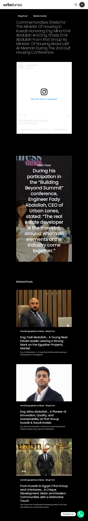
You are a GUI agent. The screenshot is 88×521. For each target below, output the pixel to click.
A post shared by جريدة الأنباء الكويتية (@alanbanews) (44, 130)
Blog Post (22, 16)
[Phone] (80, 514)
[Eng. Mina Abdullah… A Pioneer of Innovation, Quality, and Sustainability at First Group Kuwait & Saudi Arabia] (44, 399)
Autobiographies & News (32, 331)
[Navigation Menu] (82, 4)
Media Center (40, 16)
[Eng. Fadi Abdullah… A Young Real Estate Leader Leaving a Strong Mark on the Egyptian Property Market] (44, 325)
